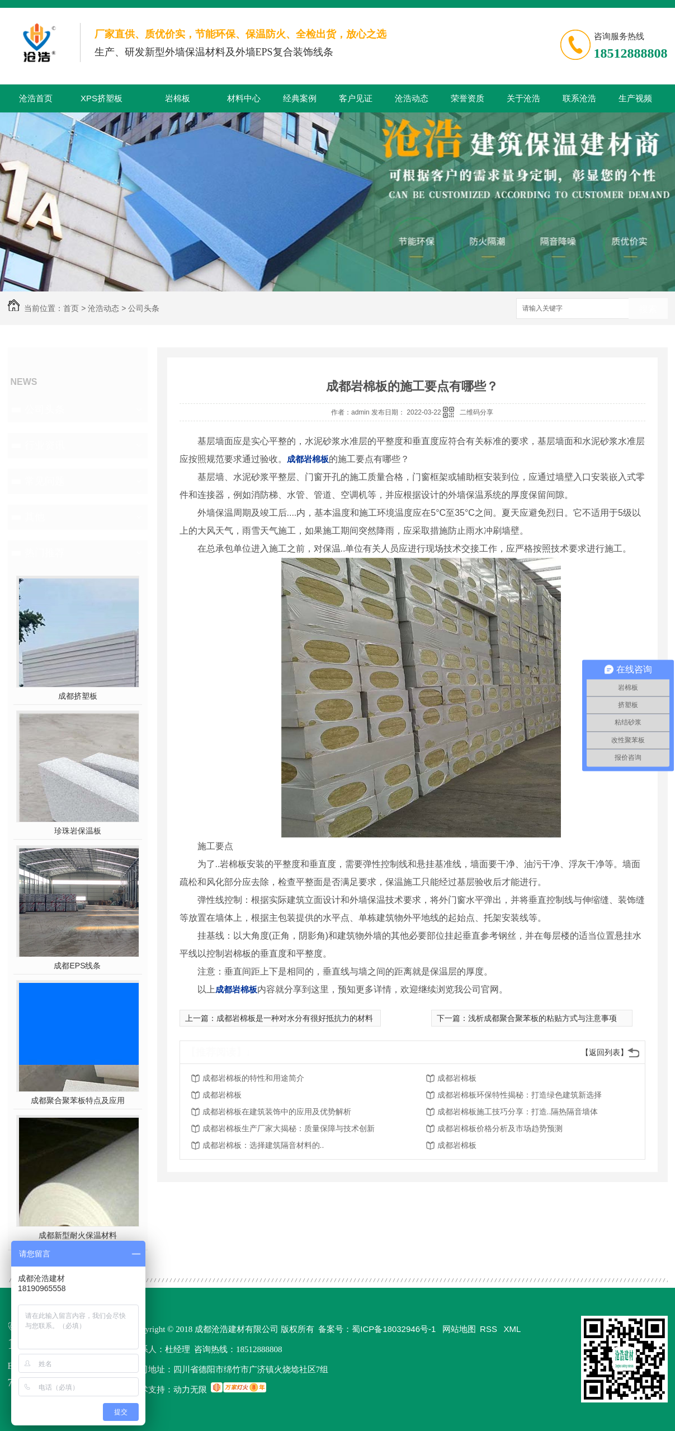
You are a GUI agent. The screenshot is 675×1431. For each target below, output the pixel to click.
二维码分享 (476, 412)
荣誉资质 (467, 98)
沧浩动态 (411, 98)
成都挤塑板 (77, 695)
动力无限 (190, 1389)
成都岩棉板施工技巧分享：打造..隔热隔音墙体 (517, 1111)
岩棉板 (177, 98)
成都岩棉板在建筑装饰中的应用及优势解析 (276, 1111)
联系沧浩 (579, 98)
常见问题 (45, 481)
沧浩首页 (36, 98)
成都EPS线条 (77, 965)
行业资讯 (45, 445)
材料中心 (244, 98)
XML (512, 1329)
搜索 (648, 309)
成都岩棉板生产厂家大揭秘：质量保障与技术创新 (288, 1128)
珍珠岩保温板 (77, 830)
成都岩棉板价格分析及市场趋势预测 (500, 1128)
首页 (71, 308)
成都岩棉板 (456, 1078)
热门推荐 (45, 552)
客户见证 (355, 98)
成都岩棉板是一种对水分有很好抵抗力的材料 (294, 1018)
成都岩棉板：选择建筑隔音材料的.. (263, 1145)
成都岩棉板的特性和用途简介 (253, 1078)
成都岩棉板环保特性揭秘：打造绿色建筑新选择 (519, 1094)
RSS (489, 1329)
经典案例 (300, 98)
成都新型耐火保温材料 (78, 1235)
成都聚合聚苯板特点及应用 (78, 1100)
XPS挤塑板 (101, 98)
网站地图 (459, 1329)
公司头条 (143, 308)
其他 (35, 516)
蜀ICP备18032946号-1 (394, 1329)
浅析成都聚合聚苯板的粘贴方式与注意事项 (542, 1018)
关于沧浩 (523, 98)
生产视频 (635, 98)
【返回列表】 (604, 1052)
